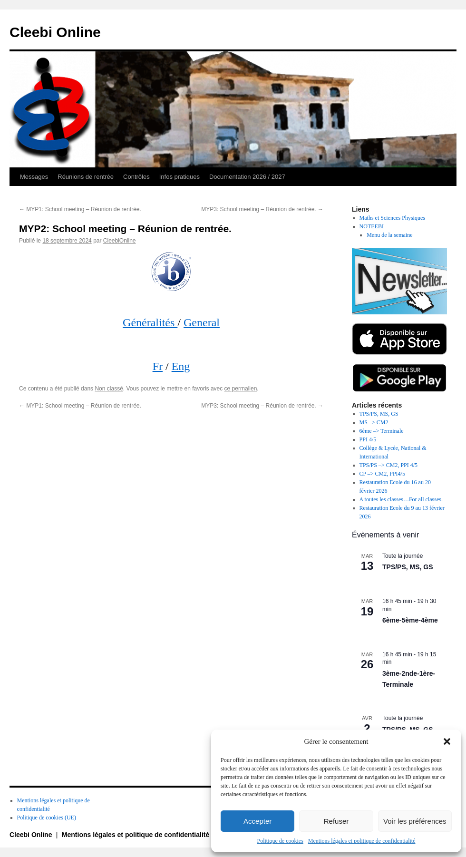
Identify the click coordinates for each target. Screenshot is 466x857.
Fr (158, 366)
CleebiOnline (119, 240)
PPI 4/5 (368, 439)
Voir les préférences (415, 821)
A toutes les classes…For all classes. (401, 499)
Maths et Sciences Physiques (392, 217)
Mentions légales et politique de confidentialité (362, 841)
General (202, 322)
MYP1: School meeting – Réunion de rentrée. (80, 209)
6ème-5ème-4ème (410, 620)
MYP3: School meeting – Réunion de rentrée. (262, 209)
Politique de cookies (280, 841)
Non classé (109, 388)
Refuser (336, 821)
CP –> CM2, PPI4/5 (382, 473)
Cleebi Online (55, 32)
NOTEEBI (371, 226)
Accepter (257, 821)
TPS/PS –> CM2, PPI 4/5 (388, 465)
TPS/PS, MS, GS (378, 413)
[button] (447, 741)
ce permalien (240, 388)
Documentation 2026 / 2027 (247, 176)
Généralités (150, 322)
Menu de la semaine (389, 235)
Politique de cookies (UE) (46, 817)
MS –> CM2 (373, 422)
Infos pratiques (179, 176)
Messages (34, 176)
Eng (181, 366)
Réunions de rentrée (86, 176)
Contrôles (136, 176)
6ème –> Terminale (381, 431)
